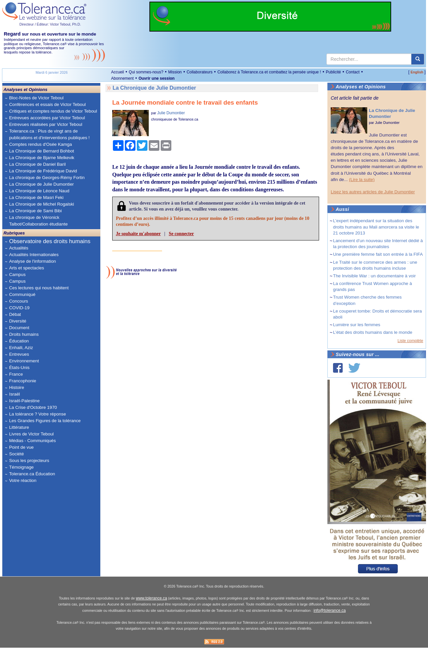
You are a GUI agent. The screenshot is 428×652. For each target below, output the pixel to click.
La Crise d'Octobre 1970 (33, 407)
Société (16, 453)
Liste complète (410, 340)
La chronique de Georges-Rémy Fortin (46, 177)
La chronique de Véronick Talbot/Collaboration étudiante (38, 221)
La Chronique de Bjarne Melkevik (41, 157)
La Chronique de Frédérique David (43, 170)
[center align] (417, 59)
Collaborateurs (200, 72)
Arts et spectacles (26, 267)
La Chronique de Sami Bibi (35, 210)
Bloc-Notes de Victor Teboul (36, 97)
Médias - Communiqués (32, 440)
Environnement (24, 360)
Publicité (333, 72)
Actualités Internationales (33, 254)
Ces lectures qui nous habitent (38, 287)
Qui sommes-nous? (146, 72)
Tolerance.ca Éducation (32, 473)
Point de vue (21, 447)
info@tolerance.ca (329, 614)
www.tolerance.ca (151, 603)
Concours (18, 301)
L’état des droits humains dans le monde (372, 332)
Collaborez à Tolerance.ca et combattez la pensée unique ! (269, 72)
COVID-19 (19, 307)
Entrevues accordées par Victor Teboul (47, 117)
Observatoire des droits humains (49, 241)
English (416, 72)
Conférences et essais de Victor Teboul (47, 104)
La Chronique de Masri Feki (36, 197)
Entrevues (19, 354)
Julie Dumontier (171, 113)
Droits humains (24, 334)
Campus (17, 274)
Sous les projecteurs (29, 460)
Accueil (117, 72)
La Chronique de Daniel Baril (37, 164)
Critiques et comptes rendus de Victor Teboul (53, 111)
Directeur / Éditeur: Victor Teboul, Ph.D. (50, 24)
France (16, 374)
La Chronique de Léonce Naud (39, 190)
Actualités (18, 247)
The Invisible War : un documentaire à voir (374, 275)
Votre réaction (22, 480)
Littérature (19, 427)
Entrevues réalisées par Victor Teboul (45, 124)
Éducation (19, 340)
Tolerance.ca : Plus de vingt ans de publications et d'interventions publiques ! (49, 134)
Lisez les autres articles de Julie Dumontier (373, 191)
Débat (15, 314)
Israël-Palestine (24, 400)
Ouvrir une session (156, 78)
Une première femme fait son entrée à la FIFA (378, 254)
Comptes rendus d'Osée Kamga (40, 144)
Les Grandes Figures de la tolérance (45, 420)
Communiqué (22, 294)
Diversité (17, 321)
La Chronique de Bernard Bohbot (41, 150)
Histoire (16, 387)
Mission (175, 72)
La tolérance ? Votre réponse (37, 414)
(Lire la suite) (362, 179)
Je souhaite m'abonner (138, 233)
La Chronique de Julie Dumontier (41, 184)
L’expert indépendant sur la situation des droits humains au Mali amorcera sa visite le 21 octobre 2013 (376, 226)
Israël (14, 394)
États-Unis (19, 367)
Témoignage (21, 467)
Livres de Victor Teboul (31, 433)
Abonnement (122, 78)
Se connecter (181, 233)
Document (19, 327)
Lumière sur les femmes (356, 324)
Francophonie (22, 380)
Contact (352, 72)
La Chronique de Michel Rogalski (41, 204)
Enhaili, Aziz (21, 347)
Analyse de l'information (32, 261)
